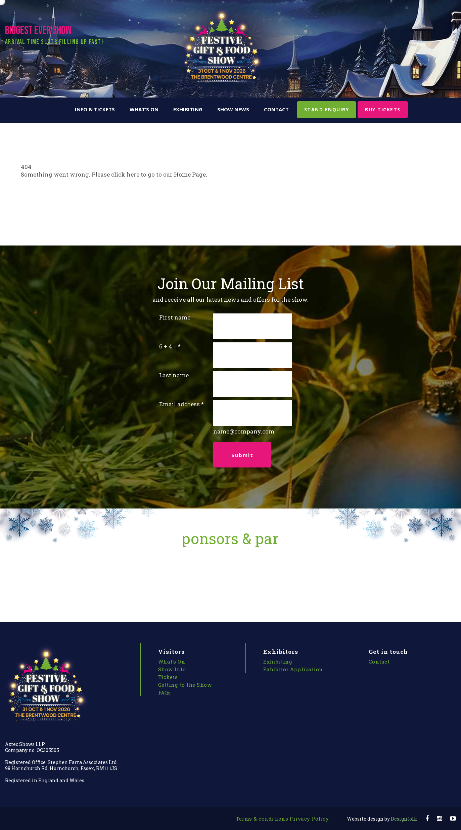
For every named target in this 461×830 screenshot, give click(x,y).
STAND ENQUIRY (326, 109)
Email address (179, 404)
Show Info (172, 669)
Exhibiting (187, 109)
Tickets (168, 677)
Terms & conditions (262, 818)
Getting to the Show (185, 684)
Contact (276, 109)
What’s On (144, 109)
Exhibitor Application (293, 669)
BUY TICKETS (383, 109)
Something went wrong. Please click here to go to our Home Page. (114, 174)
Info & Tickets (95, 109)
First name (174, 317)
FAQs (164, 692)
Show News (233, 109)
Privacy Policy (309, 818)
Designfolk (382, 819)
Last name (174, 375)
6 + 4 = (168, 346)
